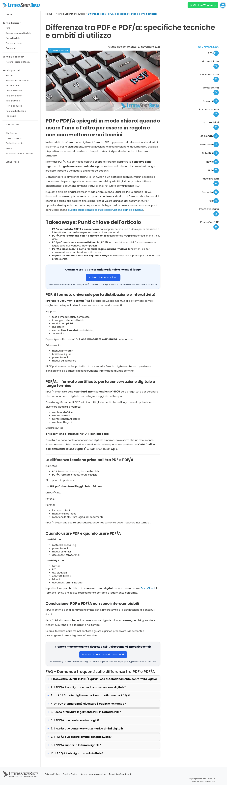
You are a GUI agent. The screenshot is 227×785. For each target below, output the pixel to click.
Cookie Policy (70, 774)
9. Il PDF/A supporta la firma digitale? (76, 745)
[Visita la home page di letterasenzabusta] (21, 5)
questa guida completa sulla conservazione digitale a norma (105, 209)
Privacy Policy (52, 774)
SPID (213, 170)
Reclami (211, 101)
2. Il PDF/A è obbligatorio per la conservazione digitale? (88, 687)
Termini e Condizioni (120, 774)
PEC (213, 53)
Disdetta (210, 192)
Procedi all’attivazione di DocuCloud (103, 654)
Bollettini (210, 153)
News (212, 161)
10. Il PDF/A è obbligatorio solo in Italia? (77, 753)
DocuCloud (148, 588)
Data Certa (209, 144)
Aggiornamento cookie (93, 774)
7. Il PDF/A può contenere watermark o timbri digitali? (87, 728)
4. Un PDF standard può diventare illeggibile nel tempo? (88, 704)
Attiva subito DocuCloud (103, 277)
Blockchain (209, 136)
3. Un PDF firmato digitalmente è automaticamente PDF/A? (91, 695)
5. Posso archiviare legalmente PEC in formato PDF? (86, 712)
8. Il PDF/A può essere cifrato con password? (81, 737)
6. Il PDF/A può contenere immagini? (75, 720)
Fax (214, 200)
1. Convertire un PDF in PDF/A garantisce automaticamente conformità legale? (104, 679)
